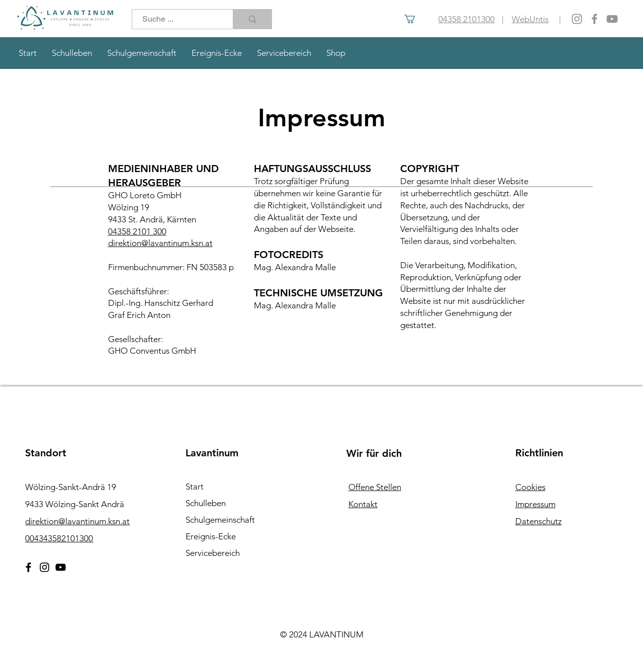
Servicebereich (213, 553)
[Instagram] (577, 19)
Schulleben (206, 503)
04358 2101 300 (137, 231)
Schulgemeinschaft (220, 520)
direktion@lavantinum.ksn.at (160, 243)
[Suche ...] (177, 19)
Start (195, 486)
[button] (414, 19)
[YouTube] (612, 19)
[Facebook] (594, 19)
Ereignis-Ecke (211, 536)
